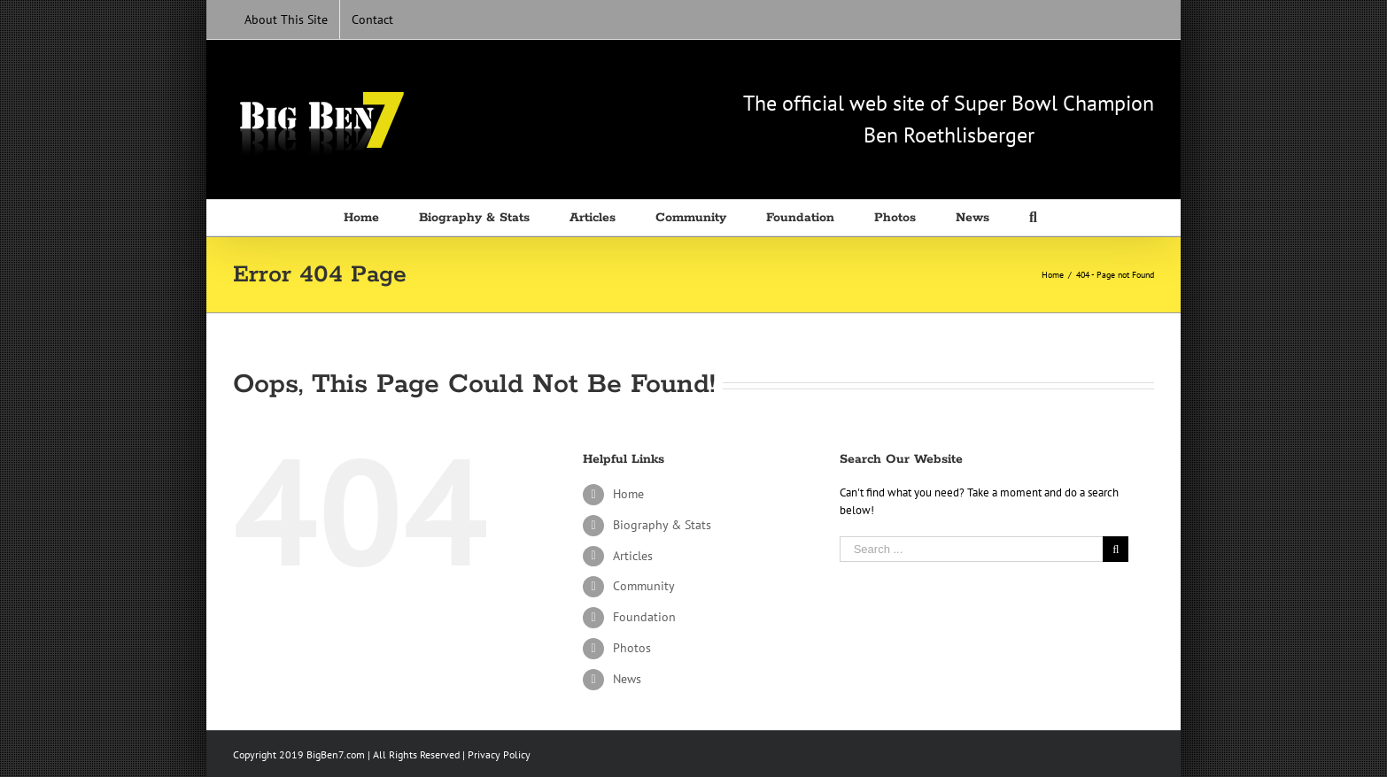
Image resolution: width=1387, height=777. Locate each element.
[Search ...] (972, 549)
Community (644, 586)
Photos (632, 648)
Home (628, 494)
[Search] (1037, 217)
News (627, 679)
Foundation (644, 617)
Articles (633, 556)
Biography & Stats (662, 525)
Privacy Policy (499, 754)
